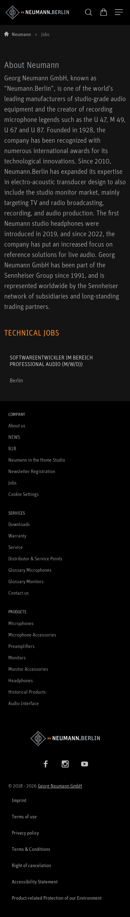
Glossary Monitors (26, 581)
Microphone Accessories (32, 635)
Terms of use (24, 816)
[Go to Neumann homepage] (65, 738)
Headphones (20, 680)
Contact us (18, 593)
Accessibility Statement (35, 881)
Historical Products (27, 692)
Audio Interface (23, 703)
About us (16, 425)
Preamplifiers (21, 646)
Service (15, 547)
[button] (88, 12)
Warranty (17, 535)
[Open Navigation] (118, 12)
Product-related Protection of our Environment (57, 898)
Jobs (12, 483)
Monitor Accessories (28, 669)
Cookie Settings (23, 494)
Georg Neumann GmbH (60, 786)
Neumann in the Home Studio (36, 460)
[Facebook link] (46, 764)
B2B (12, 448)
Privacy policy (25, 833)
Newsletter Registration (31, 471)
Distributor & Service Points (35, 558)
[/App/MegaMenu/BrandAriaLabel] (37, 12)
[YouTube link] (85, 764)
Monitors (17, 657)
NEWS (14, 437)
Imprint (19, 800)
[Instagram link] (65, 764)
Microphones (21, 623)
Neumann (21, 34)
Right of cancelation (31, 865)
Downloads (19, 524)
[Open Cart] (103, 12)
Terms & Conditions (31, 849)
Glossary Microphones (30, 570)
